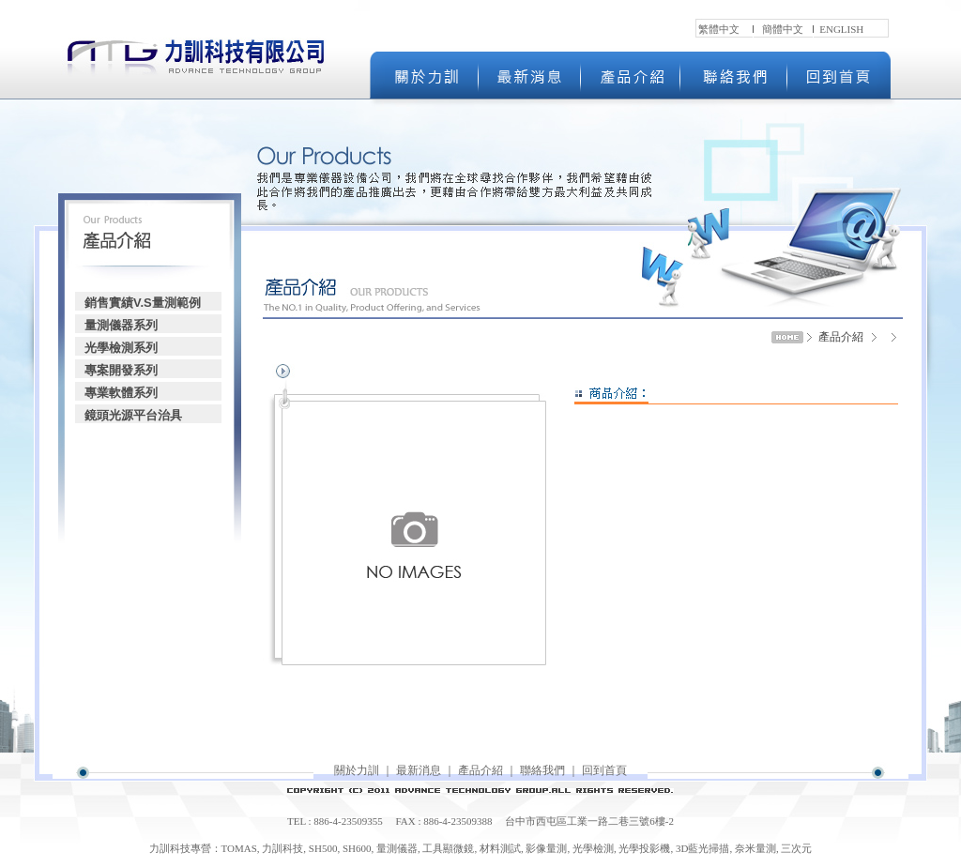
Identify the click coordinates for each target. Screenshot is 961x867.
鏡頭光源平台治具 (133, 415)
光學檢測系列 (121, 348)
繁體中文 (719, 29)
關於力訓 (356, 770)
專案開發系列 (121, 370)
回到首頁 (604, 770)
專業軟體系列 (121, 393)
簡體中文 (782, 29)
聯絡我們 (542, 770)
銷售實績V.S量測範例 (142, 303)
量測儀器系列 (121, 325)
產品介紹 (480, 770)
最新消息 (418, 770)
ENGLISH (841, 29)
